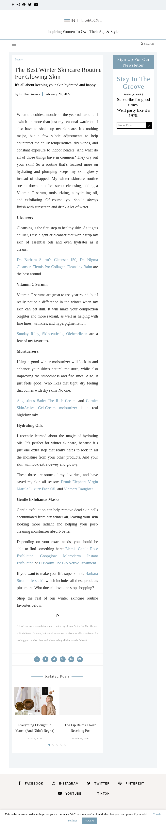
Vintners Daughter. (79, 489)
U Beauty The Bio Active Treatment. (68, 563)
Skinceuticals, (54, 334)
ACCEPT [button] (89, 820)
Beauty (19, 59)
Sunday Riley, (29, 334)
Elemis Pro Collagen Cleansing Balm (62, 267)
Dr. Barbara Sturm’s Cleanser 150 (46, 259)
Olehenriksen (76, 334)
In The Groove (29, 94)
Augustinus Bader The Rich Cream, (47, 400)
